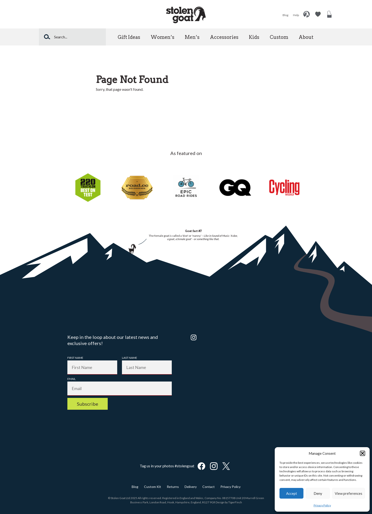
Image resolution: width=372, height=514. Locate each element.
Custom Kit (152, 487)
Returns (173, 487)
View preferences (348, 493)
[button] (362, 453)
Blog (285, 15)
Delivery (191, 487)
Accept (291, 493)
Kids (254, 37)
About (306, 37)
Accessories (224, 37)
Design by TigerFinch (229, 502)
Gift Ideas (129, 37)
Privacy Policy (322, 505)
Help (296, 15)
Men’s (192, 37)
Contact (208, 487)
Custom (279, 37)
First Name (75, 357)
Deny (318, 493)
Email (71, 379)
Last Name (129, 357)
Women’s (162, 37)
